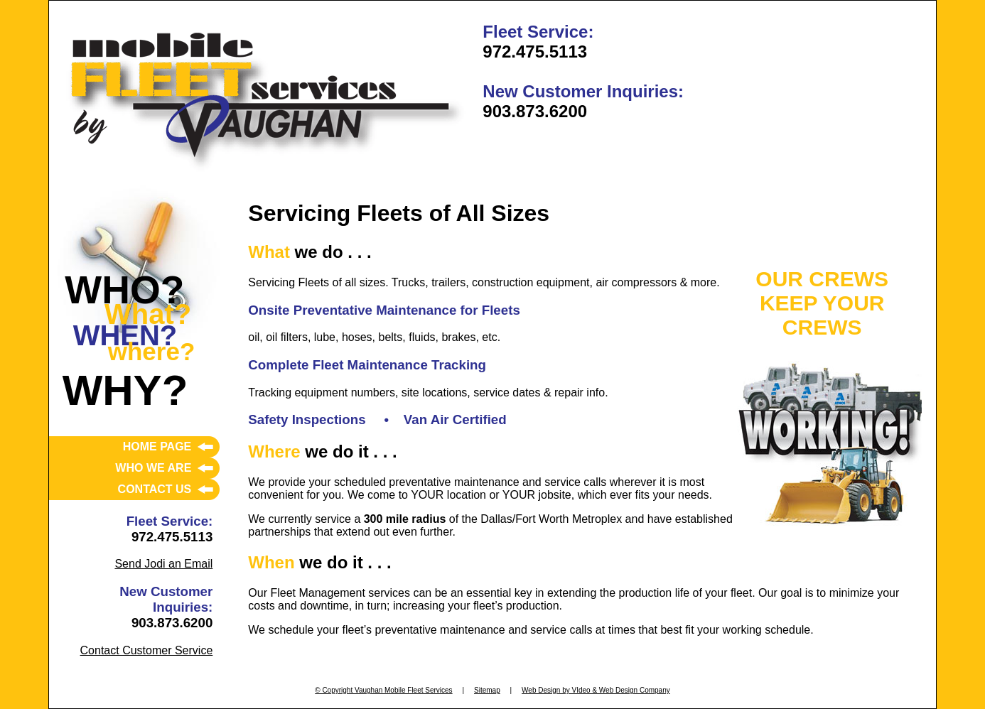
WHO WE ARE (153, 468)
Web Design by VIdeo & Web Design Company (596, 690)
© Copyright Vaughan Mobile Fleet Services (383, 690)
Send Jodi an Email (163, 564)
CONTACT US (155, 489)
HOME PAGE (157, 446)
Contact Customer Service (146, 650)
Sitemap (487, 690)
